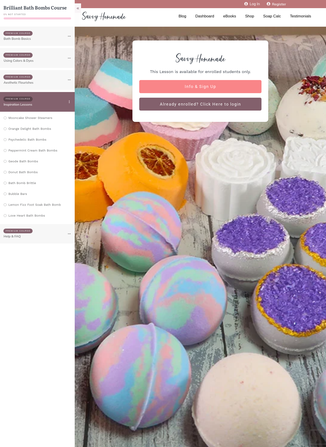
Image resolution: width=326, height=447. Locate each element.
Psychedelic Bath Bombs (27, 139)
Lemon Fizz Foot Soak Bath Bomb (34, 204)
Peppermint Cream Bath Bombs (32, 150)
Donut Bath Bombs (23, 172)
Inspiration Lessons (18, 104)
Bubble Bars (17, 194)
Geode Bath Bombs (23, 161)
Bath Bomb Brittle (22, 183)
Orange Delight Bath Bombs (29, 128)
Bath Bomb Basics (17, 39)
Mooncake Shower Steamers (30, 118)
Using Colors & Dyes (19, 61)
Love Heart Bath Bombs (26, 215)
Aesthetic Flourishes (19, 82)
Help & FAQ (12, 236)
